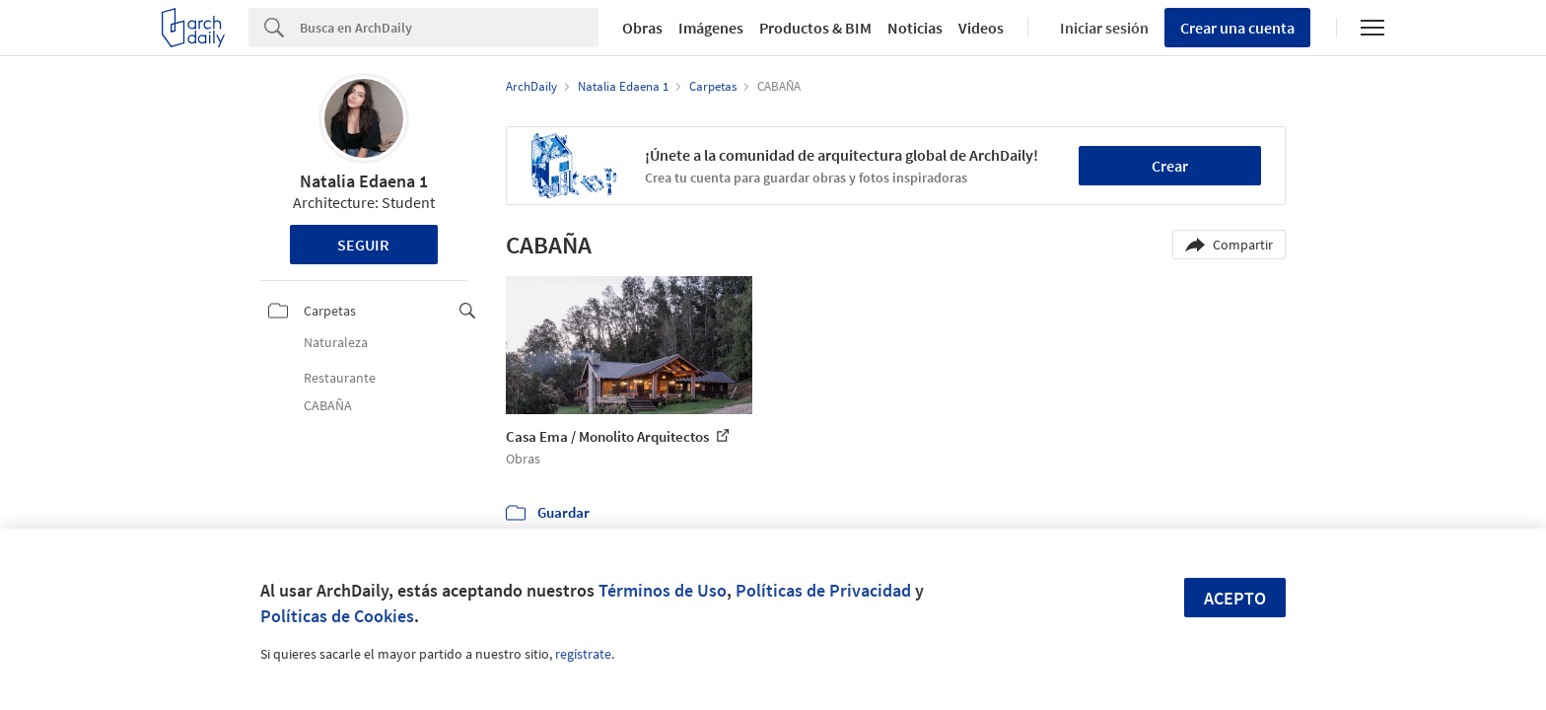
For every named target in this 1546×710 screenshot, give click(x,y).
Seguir (363, 244)
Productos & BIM (815, 28)
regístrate (583, 654)
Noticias (915, 28)
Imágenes (710, 28)
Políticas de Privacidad (823, 590)
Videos (981, 28)
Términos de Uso (662, 590)
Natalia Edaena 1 (364, 181)
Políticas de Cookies (337, 615)
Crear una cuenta (1237, 27)
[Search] (449, 27)
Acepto (1235, 598)
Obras (642, 28)
